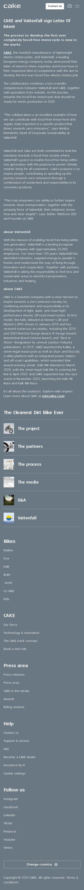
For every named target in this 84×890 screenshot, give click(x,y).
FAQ (6, 749)
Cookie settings (15, 773)
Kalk (7, 566)
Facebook (11, 807)
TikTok (8, 823)
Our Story (10, 624)
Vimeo (8, 847)
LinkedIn (9, 815)
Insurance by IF (14, 765)
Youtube (9, 839)
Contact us (55, 6)
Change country (42, 864)
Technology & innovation (21, 632)
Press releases (14, 674)
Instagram (11, 799)
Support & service (16, 740)
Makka (8, 550)
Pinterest (10, 831)
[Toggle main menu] (77, 6)
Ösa (6, 558)
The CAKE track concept (20, 641)
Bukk (7, 574)
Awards (9, 699)
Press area (11, 682)
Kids (7, 599)
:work (8, 582)
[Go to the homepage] (12, 6)
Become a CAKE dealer (20, 757)
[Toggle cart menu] (69, 6)
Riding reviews (14, 707)
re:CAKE (9, 591)
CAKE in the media (16, 691)
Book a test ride (15, 649)
